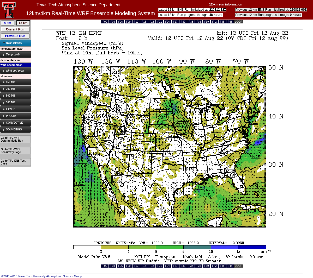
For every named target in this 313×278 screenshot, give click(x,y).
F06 (120, 21)
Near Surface (14, 42)
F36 (198, 21)
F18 (151, 21)
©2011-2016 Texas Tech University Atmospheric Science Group (41, 276)
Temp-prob (13, 54)
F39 (206, 21)
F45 (222, 21)
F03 (112, 21)
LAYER (10, 109)
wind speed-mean (11, 65)
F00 (105, 21)
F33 (191, 21)
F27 (175, 21)
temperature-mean (12, 48)
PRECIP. (11, 116)
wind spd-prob (15, 70)
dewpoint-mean (10, 60)
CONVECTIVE (14, 122)
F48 (230, 21)
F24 (167, 21)
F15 (144, 21)
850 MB (10, 82)
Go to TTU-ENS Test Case (13, 162)
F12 (136, 21)
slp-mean (6, 76)
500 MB (10, 95)
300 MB (10, 102)
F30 (183, 21)
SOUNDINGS (14, 129)
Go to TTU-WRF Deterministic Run (12, 139)
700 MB (10, 88)
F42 (214, 21)
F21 (159, 21)
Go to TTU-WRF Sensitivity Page (11, 151)
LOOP (238, 21)
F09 (128, 21)
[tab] (15, 43)
